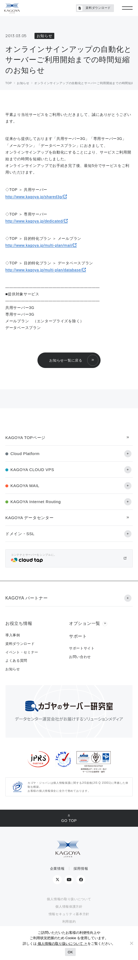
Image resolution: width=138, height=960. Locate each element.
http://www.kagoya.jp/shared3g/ (34, 197)
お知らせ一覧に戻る (65, 360)
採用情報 (81, 869)
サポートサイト (82, 648)
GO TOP (69, 820)
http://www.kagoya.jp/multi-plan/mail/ (39, 245)
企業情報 (57, 869)
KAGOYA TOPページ (25, 437)
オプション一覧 (84, 623)
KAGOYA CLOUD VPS (32, 469)
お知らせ (12, 669)
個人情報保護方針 (69, 906)
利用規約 (69, 921)
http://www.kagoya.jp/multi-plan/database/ (43, 270)
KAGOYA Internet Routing (35, 501)
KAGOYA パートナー (26, 598)
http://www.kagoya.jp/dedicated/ (34, 221)
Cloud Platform (25, 453)
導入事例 (12, 635)
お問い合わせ (80, 657)
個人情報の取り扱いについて (69, 899)
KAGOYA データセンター (29, 517)
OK (70, 952)
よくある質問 (16, 661)
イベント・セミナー (21, 652)
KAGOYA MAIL (24, 485)
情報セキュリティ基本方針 (69, 914)
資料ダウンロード (94, 8)
